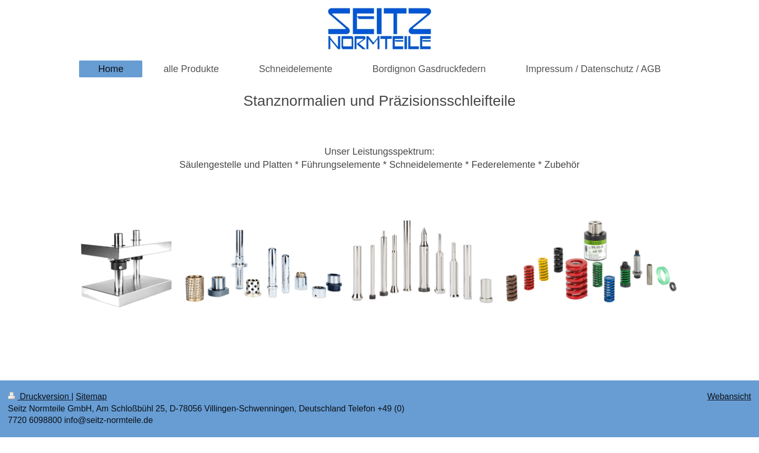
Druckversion (39, 396)
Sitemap (91, 396)
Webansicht (729, 396)
